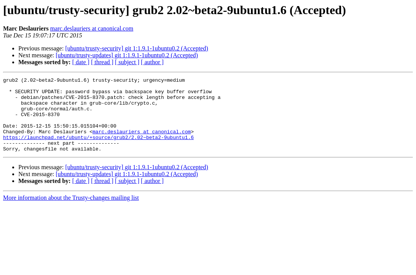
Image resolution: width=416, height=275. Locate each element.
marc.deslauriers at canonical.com (91, 28)
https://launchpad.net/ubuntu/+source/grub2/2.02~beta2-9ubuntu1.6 (98, 149)
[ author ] (152, 62)
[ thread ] (102, 62)
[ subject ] (127, 62)
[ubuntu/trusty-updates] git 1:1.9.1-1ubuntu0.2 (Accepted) (127, 55)
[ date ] (80, 62)
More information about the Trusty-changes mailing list (71, 212)
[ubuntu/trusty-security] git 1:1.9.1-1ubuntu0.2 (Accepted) (136, 48)
